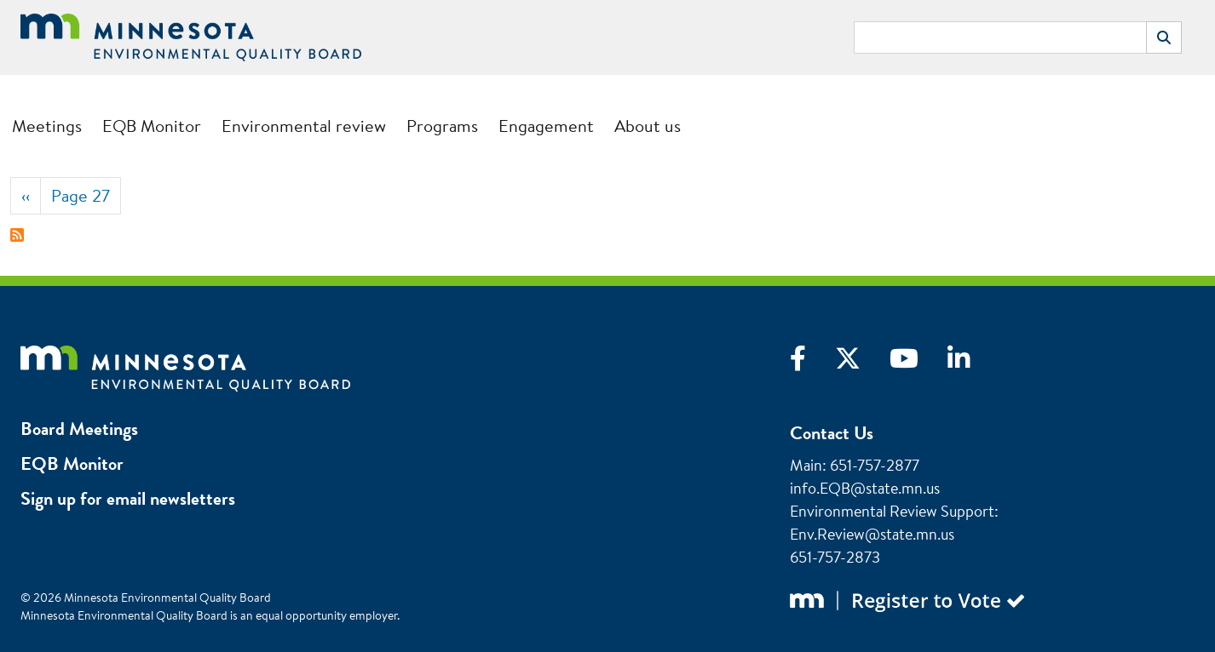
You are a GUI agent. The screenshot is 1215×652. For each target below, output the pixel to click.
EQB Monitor (151, 125)
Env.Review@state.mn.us (872, 534)
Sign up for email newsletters (127, 498)
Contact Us (831, 433)
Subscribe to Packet (17, 235)
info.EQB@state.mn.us (865, 488)
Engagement (546, 125)
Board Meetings (79, 428)
